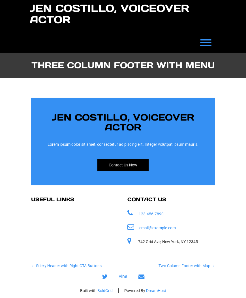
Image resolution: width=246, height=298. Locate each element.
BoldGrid (105, 290)
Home (43, 214)
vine (123, 276)
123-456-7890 (151, 214)
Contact (44, 239)
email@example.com (157, 228)
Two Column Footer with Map (187, 265)
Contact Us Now (123, 165)
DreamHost (156, 290)
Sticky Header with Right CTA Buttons (66, 265)
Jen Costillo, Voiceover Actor (109, 14)
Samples (45, 226)
